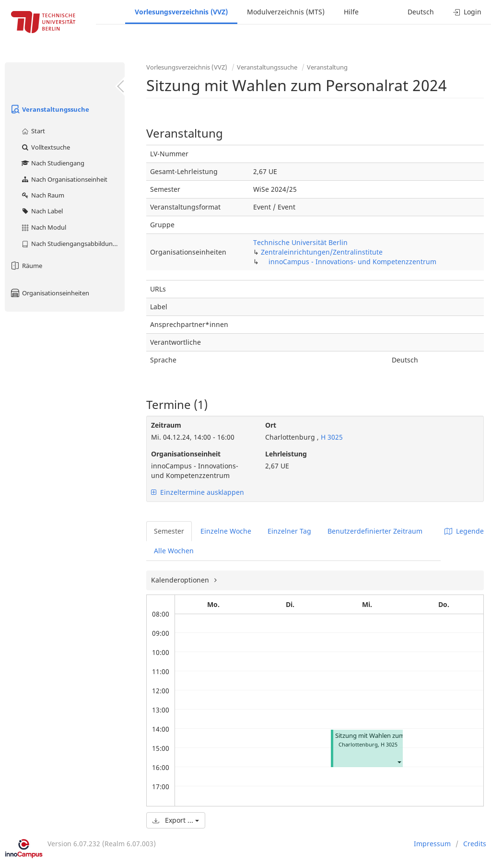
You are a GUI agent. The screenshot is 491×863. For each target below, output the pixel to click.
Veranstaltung (327, 67)
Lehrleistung (286, 453)
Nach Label (42, 211)
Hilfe (351, 11)
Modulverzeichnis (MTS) (286, 11)
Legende (464, 531)
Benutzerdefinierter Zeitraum (374, 531)
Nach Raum (42, 195)
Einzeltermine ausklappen (197, 492)
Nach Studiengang (52, 163)
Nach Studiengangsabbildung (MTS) (73, 243)
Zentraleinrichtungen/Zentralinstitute (322, 252)
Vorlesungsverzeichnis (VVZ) (181, 11)
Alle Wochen (174, 550)
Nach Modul (43, 227)
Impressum (432, 843)
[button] (399, 762)
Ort (270, 425)
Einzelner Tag (289, 531)
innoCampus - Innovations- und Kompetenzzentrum (352, 261)
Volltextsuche (45, 147)
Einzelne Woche (225, 531)
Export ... (175, 820)
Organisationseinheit (186, 453)
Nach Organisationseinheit (64, 179)
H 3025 (331, 437)
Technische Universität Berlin (300, 242)
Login (467, 11)
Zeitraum (166, 425)
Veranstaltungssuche (49, 109)
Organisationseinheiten (49, 293)
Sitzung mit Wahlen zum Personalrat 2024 (394, 736)
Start (33, 131)
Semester (169, 531)
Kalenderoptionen (181, 579)
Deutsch (421, 11)
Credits (474, 843)
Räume (26, 265)
